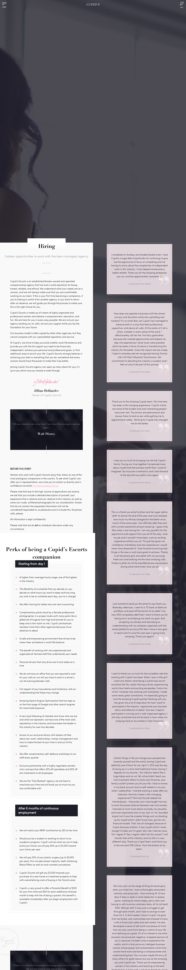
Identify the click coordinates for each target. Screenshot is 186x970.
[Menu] (4, 4)
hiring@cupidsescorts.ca (45, 485)
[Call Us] (182, 4)
